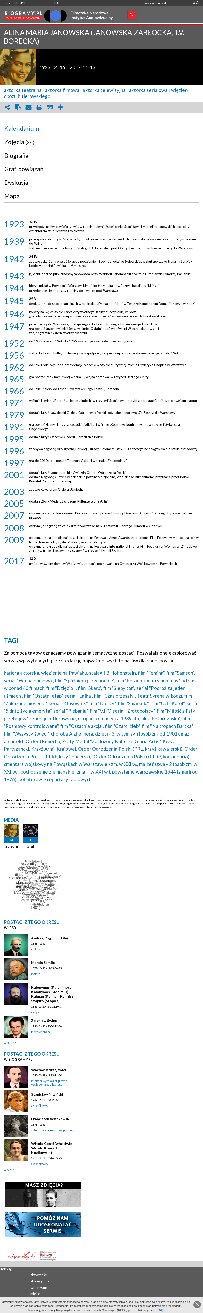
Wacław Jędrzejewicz (49, 1070)
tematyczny (39, 1287)
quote (49, 107)
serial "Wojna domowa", (29, 680)
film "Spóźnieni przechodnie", (85, 680)
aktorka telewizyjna (104, 90)
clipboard (17, 107)
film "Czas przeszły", (115, 696)
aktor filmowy (39, 1105)
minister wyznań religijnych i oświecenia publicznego (50, 1082)
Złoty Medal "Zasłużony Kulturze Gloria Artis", (112, 741)
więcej (8, 1042)
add (60, 107)
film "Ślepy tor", (119, 688)
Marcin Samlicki (44, 962)
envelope (28, 107)
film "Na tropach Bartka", (168, 726)
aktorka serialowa (148, 90)
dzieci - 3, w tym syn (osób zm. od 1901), (137, 734)
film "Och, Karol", (167, 703)
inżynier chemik (41, 1031)
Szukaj (132, 15)
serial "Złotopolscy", (134, 711)
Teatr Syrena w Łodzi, (160, 696)
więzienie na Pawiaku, (64, 673)
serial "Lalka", (79, 696)
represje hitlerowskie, (53, 718)
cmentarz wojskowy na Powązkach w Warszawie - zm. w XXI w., (71, 764)
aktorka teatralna (23, 90)
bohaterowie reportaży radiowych (55, 779)
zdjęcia (11, 846)
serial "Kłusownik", (68, 703)
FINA (55, 3)
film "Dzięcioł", (61, 688)
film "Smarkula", (133, 703)
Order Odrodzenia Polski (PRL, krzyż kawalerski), (130, 749)
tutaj (160, 1310)
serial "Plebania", (71, 711)
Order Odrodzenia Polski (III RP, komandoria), (142, 756)
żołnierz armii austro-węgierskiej (52, 1130)
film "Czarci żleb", (123, 726)
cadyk (35, 1012)
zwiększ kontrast (155, 3)
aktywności (38, 1275)
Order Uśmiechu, (43, 741)
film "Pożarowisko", (161, 718)
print (39, 107)
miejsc (35, 1294)
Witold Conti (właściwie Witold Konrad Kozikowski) (51, 1148)
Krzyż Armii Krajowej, (54, 749)
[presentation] (101, 128)
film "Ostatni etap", (44, 696)
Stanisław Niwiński (47, 1094)
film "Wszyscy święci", (27, 734)
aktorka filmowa (62, 90)
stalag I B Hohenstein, (113, 673)
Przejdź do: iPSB (15, 3)
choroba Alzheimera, (72, 734)
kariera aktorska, (22, 673)
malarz (35, 949)
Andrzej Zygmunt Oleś (50, 938)
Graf (30, 846)
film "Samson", (180, 673)
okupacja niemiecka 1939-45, (109, 718)
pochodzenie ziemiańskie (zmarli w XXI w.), (66, 772)
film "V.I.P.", (101, 711)
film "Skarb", (90, 688)
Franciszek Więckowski (50, 1119)
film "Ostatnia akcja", (82, 726)
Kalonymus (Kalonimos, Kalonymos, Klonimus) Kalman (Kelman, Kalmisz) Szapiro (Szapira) (53, 994)
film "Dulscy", (103, 703)
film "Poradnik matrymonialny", (148, 680)
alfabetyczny (39, 1281)
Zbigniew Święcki (45, 1020)
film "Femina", (151, 673)
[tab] (101, 128)
